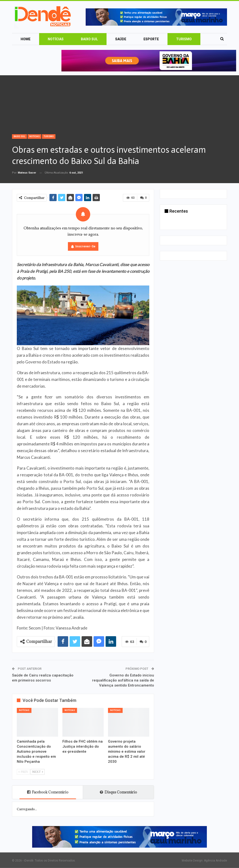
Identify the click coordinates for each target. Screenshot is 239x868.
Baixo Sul (89, 39)
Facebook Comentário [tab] (47, 792)
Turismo (184, 39)
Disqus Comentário (118, 792)
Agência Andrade (215, 860)
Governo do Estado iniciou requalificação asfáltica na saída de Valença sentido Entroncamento (123, 680)
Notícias (56, 39)
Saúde (120, 39)
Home (25, 39)
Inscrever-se (85, 246)
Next (37, 772)
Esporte (151, 39)
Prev (23, 772)
